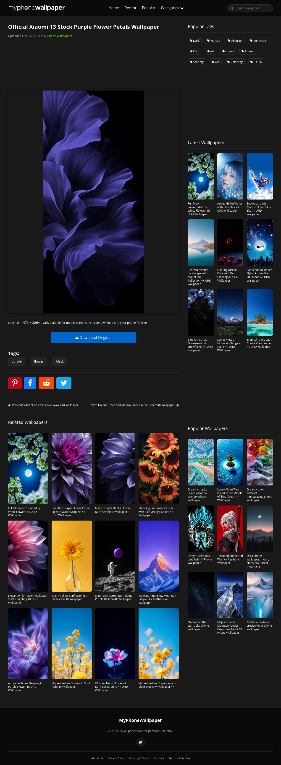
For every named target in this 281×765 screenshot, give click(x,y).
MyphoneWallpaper (36, 8)
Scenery (197, 62)
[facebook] (30, 383)
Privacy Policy (116, 758)
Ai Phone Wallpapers (58, 36)
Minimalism (259, 41)
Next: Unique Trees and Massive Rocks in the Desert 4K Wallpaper (135, 405)
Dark (195, 41)
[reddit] (46, 383)
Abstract (235, 41)
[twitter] (63, 383)
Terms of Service (179, 758)
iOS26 (256, 62)
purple (17, 361)
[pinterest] (15, 383)
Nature (213, 41)
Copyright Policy (139, 758)
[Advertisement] (93, 62)
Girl (216, 62)
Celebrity (235, 62)
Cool (194, 51)
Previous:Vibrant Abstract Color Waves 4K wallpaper (43, 405)
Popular (148, 7)
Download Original (93, 337)
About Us (97, 758)
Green (228, 51)
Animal (248, 51)
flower (39, 361)
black (60, 361)
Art (210, 51)
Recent (130, 7)
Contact (159, 758)
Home (114, 7)
